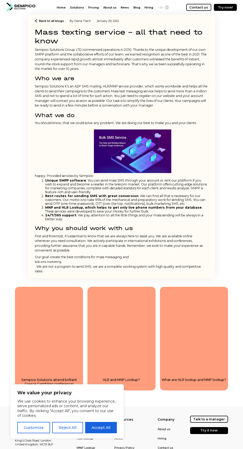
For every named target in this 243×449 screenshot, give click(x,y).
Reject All (67, 427)
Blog (136, 7)
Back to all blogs (49, 21)
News (125, 7)
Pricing (93, 7)
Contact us (198, 7)
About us (110, 7)
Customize (34, 427)
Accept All (101, 427)
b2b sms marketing (48, 262)
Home (61, 7)
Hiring (148, 7)
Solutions (77, 7)
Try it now (208, 430)
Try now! (225, 7)
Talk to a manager (209, 419)
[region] (67, 411)
